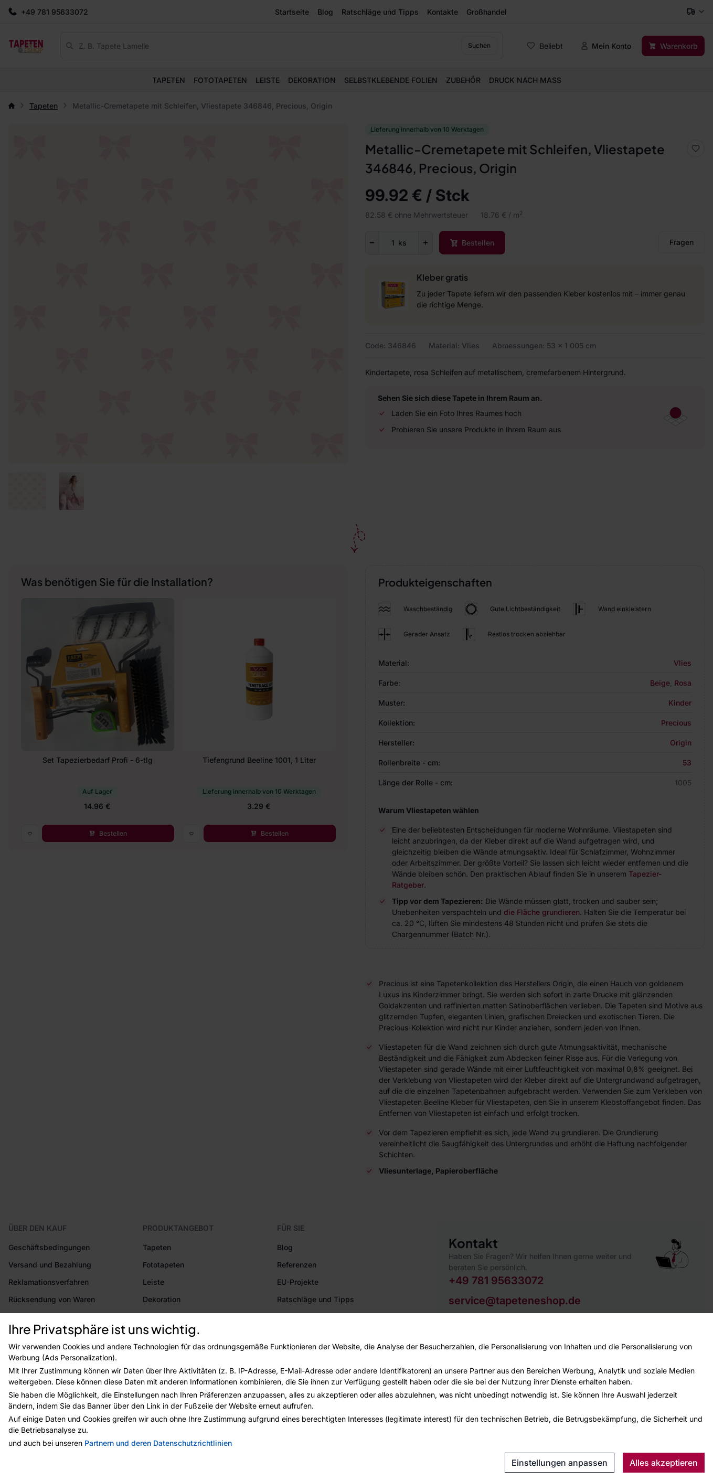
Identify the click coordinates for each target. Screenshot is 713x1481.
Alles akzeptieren (664, 1462)
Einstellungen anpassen (560, 1462)
